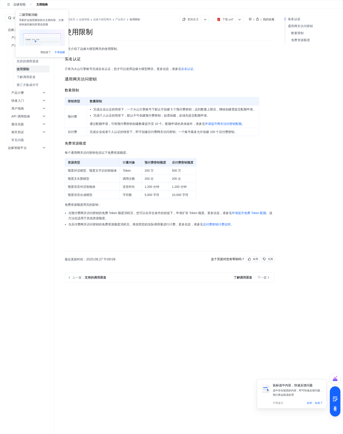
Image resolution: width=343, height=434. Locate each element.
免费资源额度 (300, 40)
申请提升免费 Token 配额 (249, 213)
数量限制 (297, 33)
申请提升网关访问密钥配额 (223, 123)
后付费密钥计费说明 (217, 224)
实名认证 (187, 69)
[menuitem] (27, 61)
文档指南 (42, 4)
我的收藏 (268, 19)
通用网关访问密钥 (300, 26)
